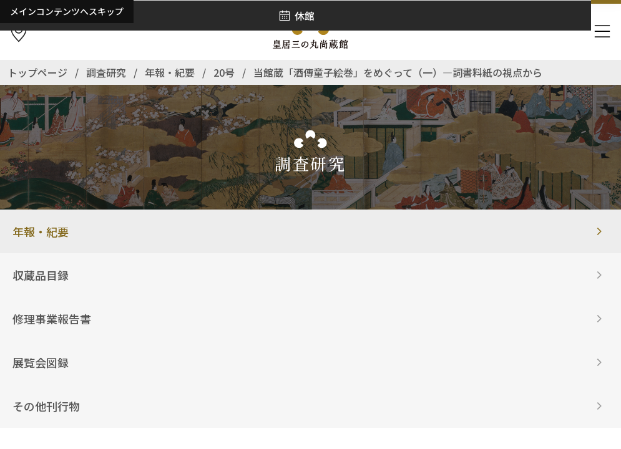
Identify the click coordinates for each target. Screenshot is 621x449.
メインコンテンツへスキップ (67, 11)
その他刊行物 (46, 406)
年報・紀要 (40, 231)
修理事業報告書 (51, 319)
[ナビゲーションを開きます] (602, 32)
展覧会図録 (40, 362)
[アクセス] (18, 32)
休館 (305, 15)
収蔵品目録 (40, 275)
